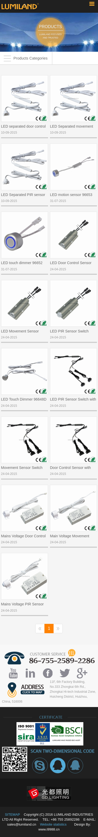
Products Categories (26, 58)
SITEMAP (12, 814)
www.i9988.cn (49, 829)
